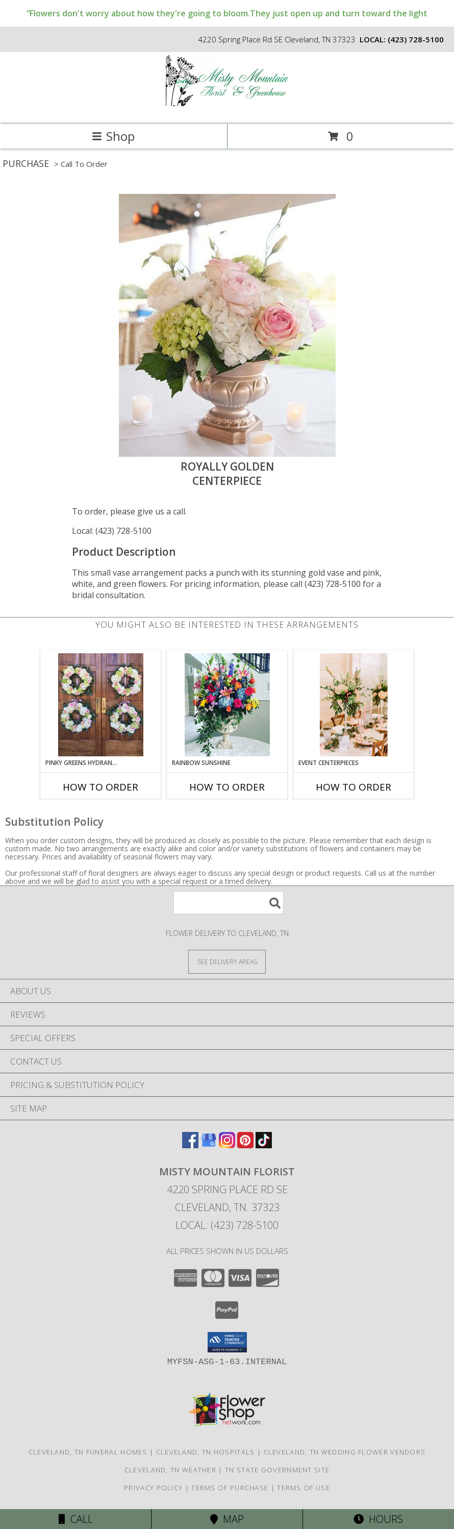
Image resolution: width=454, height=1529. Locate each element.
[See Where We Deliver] (227, 961)
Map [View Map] (227, 1519)
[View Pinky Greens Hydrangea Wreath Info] (100, 704)
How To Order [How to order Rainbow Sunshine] (227, 787)
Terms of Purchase (229, 1487)
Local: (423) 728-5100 (112, 530)
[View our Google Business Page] (208, 1145)
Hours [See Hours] (378, 1519)
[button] (227, 1342)
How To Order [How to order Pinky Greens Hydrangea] (100, 787)
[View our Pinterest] (245, 1145)
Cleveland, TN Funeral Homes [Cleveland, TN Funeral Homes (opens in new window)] (88, 1452)
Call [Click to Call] (76, 1519)
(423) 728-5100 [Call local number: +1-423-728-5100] (416, 39)
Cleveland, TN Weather (170, 1469)
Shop (113, 136)
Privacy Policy (153, 1487)
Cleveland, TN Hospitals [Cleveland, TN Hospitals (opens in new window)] (205, 1452)
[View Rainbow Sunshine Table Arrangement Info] (227, 704)
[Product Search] (228, 902)
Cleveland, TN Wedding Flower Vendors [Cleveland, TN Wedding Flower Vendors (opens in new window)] (345, 1452)
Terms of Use (303, 1487)
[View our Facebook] (190, 1145)
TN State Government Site (277, 1469)
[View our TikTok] (264, 1145)
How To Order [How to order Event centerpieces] (353, 787)
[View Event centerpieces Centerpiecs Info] (353, 704)
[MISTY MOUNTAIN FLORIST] (227, 109)
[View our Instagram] (227, 1145)
